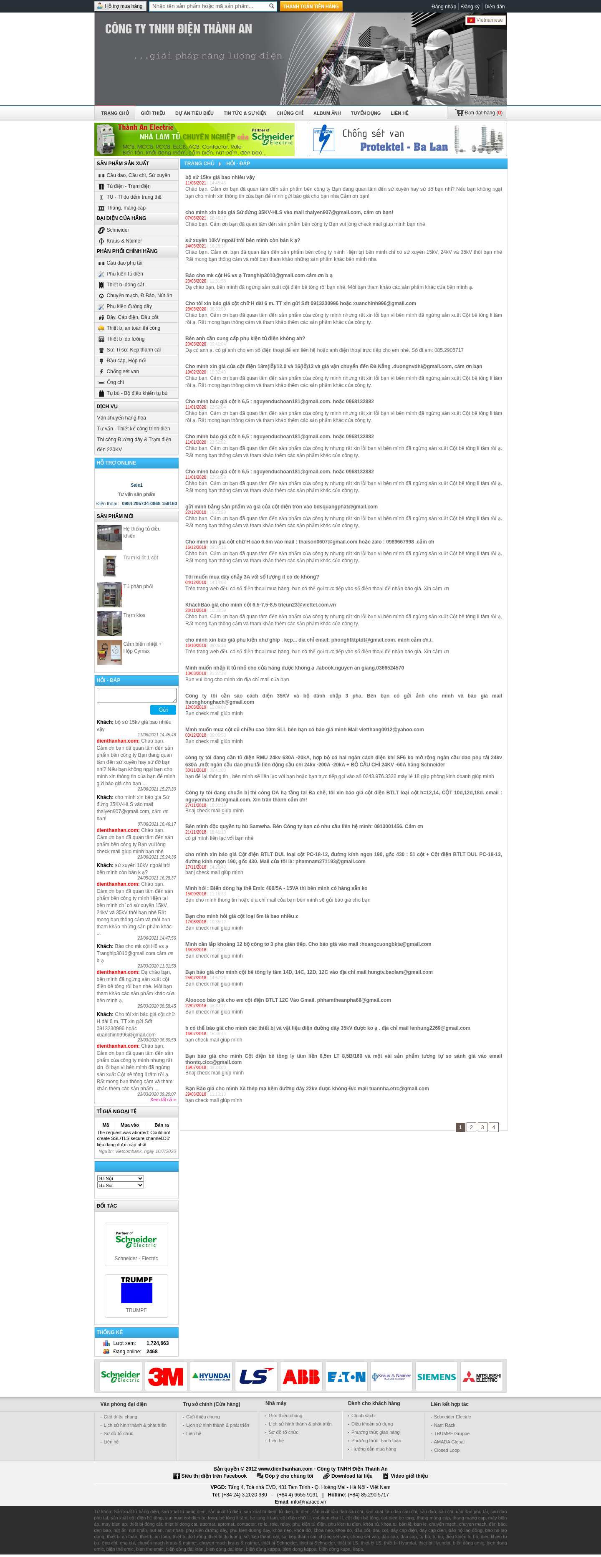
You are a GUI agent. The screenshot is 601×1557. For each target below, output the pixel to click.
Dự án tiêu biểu (194, 113)
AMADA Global (449, 1444)
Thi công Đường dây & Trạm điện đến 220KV (134, 444)
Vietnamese (485, 20)
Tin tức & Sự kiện (245, 113)
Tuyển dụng (366, 113)
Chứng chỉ (290, 113)
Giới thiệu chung (120, 1419)
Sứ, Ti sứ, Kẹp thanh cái (129, 349)
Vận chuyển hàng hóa (121, 418)
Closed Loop (447, 1452)
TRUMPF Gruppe (452, 1435)
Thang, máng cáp (121, 207)
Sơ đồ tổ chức (119, 1435)
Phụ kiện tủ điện (120, 273)
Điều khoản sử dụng (372, 1426)
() (484, 113)
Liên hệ (399, 113)
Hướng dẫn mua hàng (373, 1451)
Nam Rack (444, 1427)
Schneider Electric (452, 1419)
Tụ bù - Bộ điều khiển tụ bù (132, 393)
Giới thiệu (153, 113)
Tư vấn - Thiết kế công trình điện (133, 429)
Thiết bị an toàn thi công (129, 328)
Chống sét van (118, 371)
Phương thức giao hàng (375, 1434)
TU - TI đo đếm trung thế (129, 197)
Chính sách (363, 1418)
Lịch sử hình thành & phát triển (135, 1427)
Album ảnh (327, 113)
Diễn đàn (495, 7)
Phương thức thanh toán (376, 1443)
